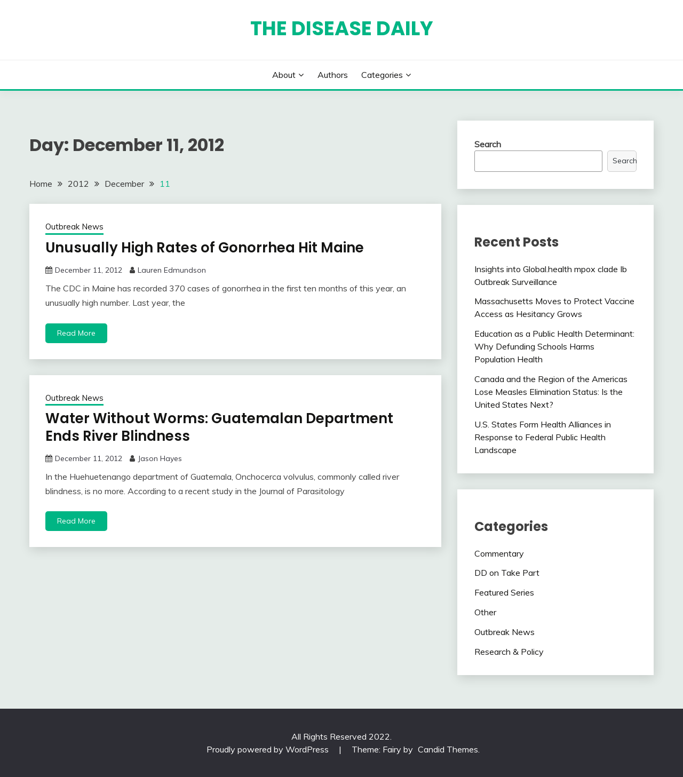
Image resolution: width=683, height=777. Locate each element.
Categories (382, 74)
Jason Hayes (160, 458)
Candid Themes (448, 749)
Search (487, 144)
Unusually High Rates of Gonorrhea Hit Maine (204, 247)
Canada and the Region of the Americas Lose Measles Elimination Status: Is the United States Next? (551, 392)
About (284, 74)
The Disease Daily (341, 28)
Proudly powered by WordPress (269, 749)
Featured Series (504, 592)
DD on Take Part (506, 572)
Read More (76, 333)
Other (485, 612)
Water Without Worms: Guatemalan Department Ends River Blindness (219, 427)
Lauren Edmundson (172, 270)
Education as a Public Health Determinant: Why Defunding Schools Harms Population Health (554, 346)
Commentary (499, 553)
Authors (332, 74)
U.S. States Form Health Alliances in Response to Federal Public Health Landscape (542, 437)
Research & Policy (509, 651)
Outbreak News (74, 226)
